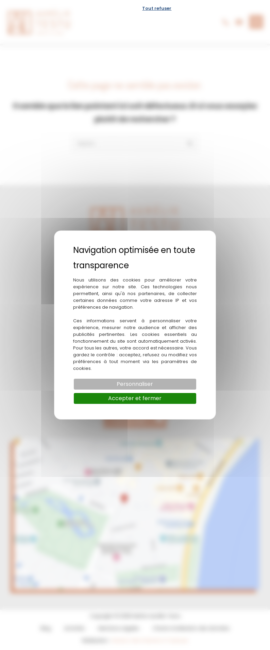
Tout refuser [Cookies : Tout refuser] (156, 8)
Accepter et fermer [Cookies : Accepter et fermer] (135, 398)
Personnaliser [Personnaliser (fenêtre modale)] (135, 384)
